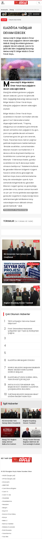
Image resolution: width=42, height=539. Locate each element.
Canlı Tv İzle (6, 495)
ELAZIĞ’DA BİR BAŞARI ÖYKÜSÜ (19, 360)
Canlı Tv (5, 492)
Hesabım (5, 504)
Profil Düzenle (7, 530)
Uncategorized (33, 264)
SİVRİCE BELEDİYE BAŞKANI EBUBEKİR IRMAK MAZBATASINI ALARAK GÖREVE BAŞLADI (22, 369)
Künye (4, 517)
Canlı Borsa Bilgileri (9, 488)
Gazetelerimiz (7, 501)
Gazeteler (5, 498)
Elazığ (4, 20)
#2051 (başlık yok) (8, 475)
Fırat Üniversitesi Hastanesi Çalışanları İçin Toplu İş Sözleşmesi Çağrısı (21, 330)
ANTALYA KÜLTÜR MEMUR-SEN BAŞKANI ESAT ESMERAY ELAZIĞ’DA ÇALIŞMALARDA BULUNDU (21, 386)
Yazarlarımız (6, 533)
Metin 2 (4, 520)
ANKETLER (5, 485)
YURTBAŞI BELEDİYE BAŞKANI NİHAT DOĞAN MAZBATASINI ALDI (21, 395)
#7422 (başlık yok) (8, 479)
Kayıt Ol (5, 511)
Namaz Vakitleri (7, 524)
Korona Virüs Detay (9, 514)
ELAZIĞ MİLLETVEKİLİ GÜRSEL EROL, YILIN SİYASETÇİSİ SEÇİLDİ (21, 378)
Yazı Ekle (5, 537)
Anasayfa (6, 482)
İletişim (4, 508)
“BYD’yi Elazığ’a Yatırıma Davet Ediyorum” (19, 322)
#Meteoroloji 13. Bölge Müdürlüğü (15, 210)
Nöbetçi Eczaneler (8, 527)
